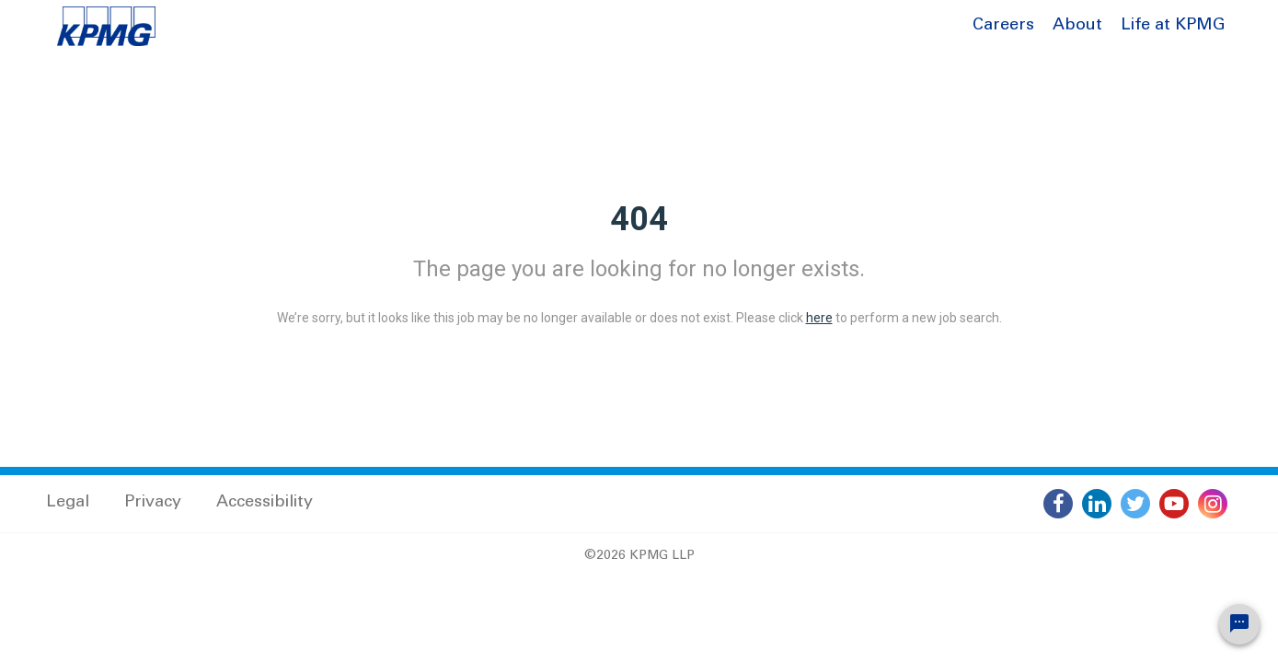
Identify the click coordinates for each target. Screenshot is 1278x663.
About (1077, 25)
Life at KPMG (1173, 25)
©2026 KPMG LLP (639, 556)
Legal (67, 502)
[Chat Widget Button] (1239, 624)
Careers (1003, 25)
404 (639, 219)
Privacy (152, 502)
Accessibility (264, 502)
